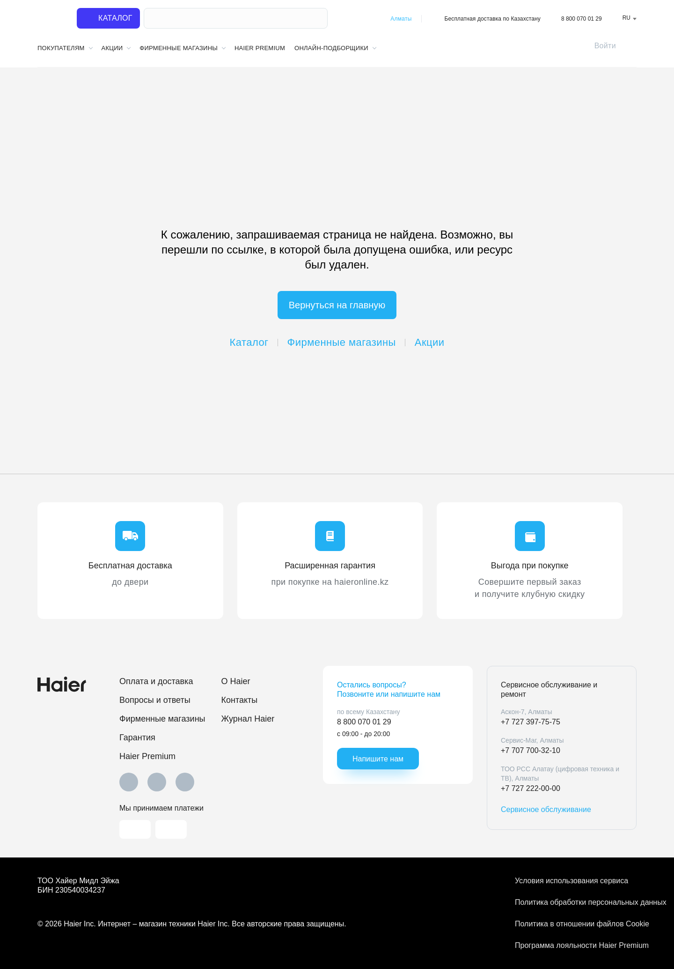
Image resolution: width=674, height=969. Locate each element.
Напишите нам (377, 759)
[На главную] (51, 18)
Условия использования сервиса (571, 881)
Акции (430, 342)
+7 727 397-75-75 (530, 722)
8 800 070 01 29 (581, 18)
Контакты (239, 700)
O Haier (235, 681)
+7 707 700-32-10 (530, 750)
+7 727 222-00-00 (530, 788)
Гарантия (137, 737)
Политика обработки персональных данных (576, 902)
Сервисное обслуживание (546, 809)
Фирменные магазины (341, 342)
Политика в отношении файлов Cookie (576, 924)
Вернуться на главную (337, 305)
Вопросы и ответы (154, 700)
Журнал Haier (248, 718)
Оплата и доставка (156, 681)
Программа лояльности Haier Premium (576, 945)
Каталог (249, 342)
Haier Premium (259, 48)
